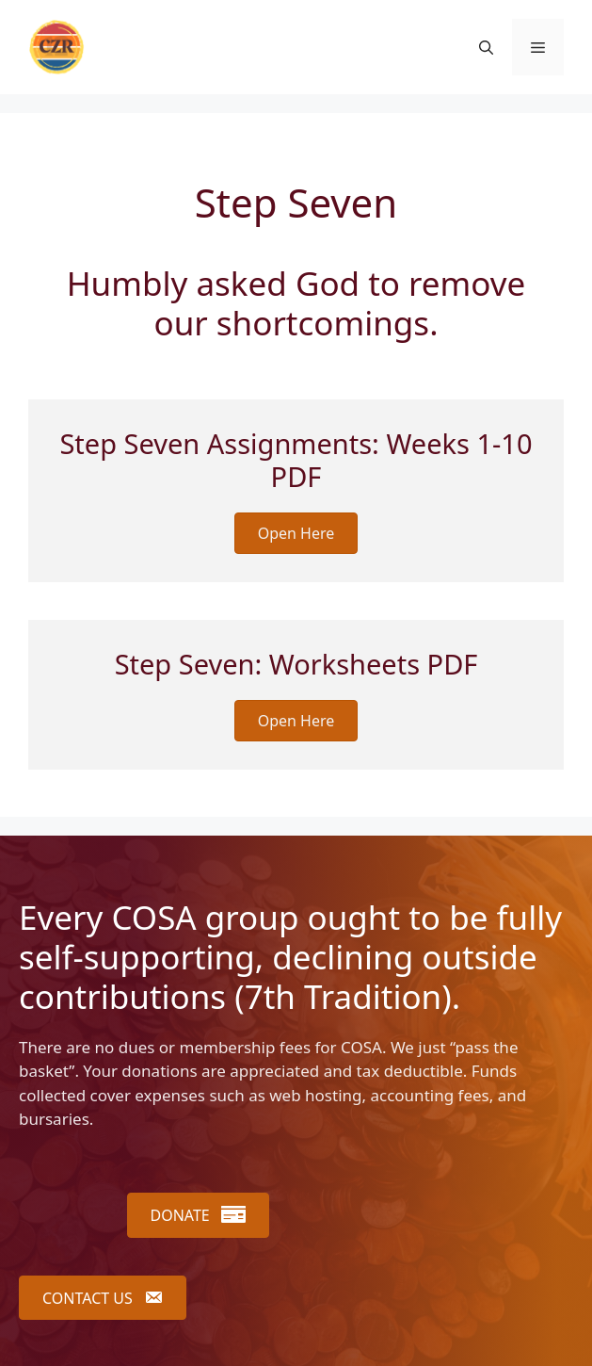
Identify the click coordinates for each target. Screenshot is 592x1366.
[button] (486, 47)
